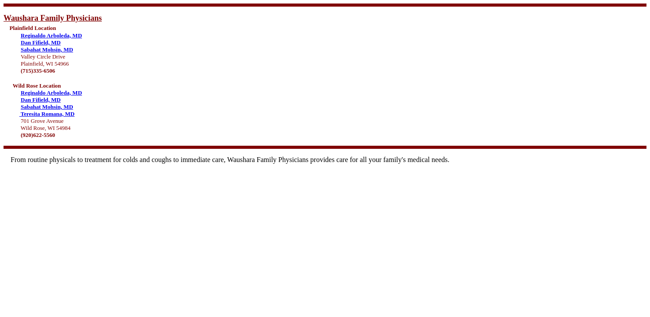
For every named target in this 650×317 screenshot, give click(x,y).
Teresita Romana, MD (46, 114)
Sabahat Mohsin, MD (47, 49)
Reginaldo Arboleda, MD (51, 35)
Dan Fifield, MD (41, 42)
